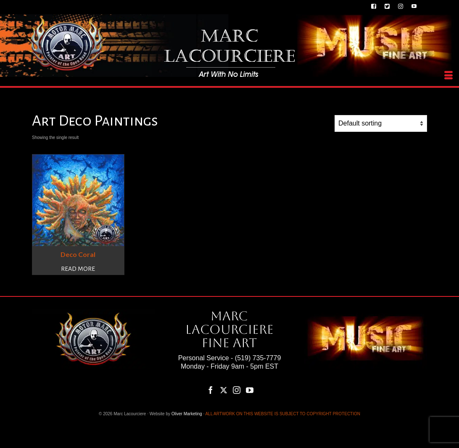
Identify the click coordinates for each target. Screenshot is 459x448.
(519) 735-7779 (258, 358)
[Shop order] (381, 123)
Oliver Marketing (186, 413)
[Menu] (448, 75)
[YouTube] (250, 389)
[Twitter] (224, 389)
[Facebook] (210, 389)
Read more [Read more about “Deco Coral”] (78, 268)
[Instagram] (237, 389)
